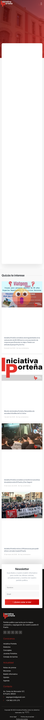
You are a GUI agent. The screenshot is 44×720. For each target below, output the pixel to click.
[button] (41, 3)
